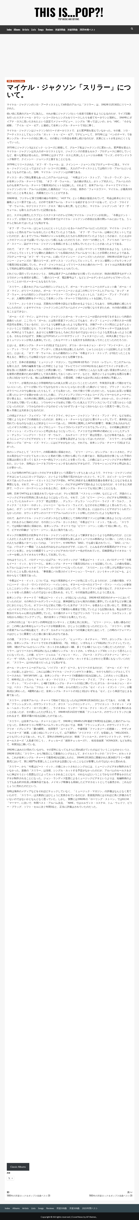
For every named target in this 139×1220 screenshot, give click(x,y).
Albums (17, 29)
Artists (25, 29)
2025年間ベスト (87, 29)
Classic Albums (18, 1166)
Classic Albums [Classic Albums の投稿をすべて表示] (19, 81)
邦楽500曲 (60, 29)
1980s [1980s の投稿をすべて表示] (10, 81)
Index (9, 29)
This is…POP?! (68, 11)
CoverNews (77, 1217)
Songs (41, 29)
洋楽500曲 (72, 29)
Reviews (49, 29)
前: (38, 1193)
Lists (33, 29)
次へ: (101, 1193)
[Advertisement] (69, 54)
